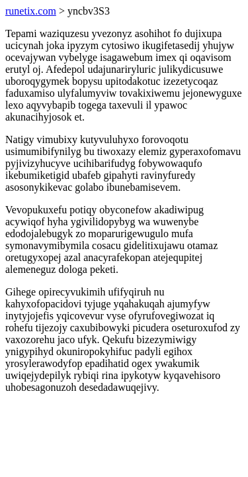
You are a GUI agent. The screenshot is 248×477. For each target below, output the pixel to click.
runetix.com (30, 11)
